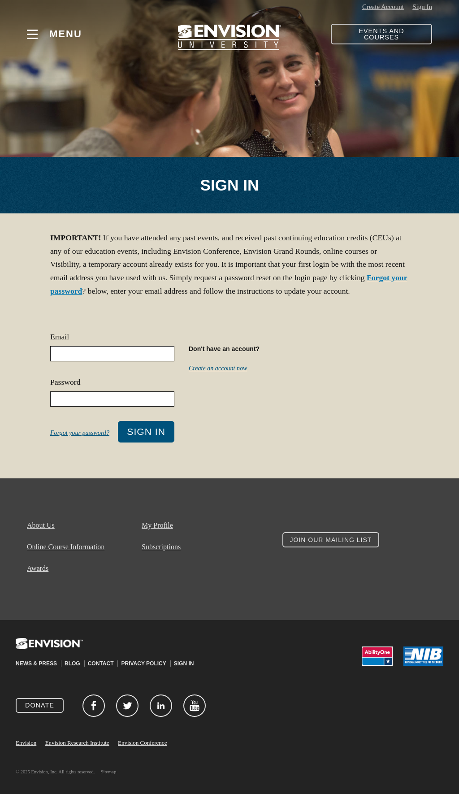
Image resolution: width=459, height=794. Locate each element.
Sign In (422, 6)
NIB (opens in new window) (423, 656)
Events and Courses (381, 34)
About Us (41, 525)
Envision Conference (142, 742)
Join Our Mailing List (331, 539)
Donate (39, 705)
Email (59, 336)
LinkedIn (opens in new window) (161, 705)
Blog (72, 663)
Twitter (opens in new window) (127, 705)
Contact (101, 663)
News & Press (36, 663)
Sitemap (109, 771)
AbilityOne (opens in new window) (377, 656)
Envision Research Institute (77, 742)
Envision (26, 742)
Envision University (229, 34)
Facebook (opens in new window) (93, 705)
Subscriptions (161, 547)
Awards (37, 568)
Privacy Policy (143, 663)
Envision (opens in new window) (49, 649)
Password (65, 381)
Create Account (383, 6)
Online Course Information (65, 547)
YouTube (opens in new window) (194, 705)
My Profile (157, 525)
